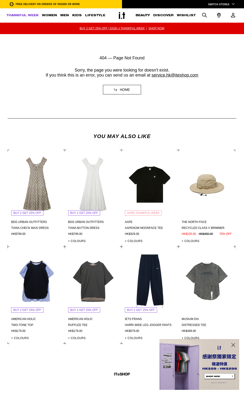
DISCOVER (163, 15)
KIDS (77, 15)
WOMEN (49, 15)
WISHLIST (186, 15)
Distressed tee (194, 325)
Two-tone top (22, 325)
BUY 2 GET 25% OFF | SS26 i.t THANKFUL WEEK (112, 28)
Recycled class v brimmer (203, 228)
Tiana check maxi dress (30, 228)
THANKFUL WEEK (22, 15)
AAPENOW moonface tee (144, 228)
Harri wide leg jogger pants (148, 325)
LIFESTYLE (95, 15)
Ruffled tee (78, 325)
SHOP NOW (156, 28)
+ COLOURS (77, 241)
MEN (64, 15)
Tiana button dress (84, 228)
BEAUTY (143, 15)
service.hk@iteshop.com (175, 75)
